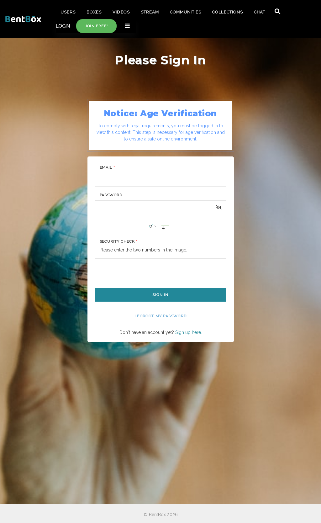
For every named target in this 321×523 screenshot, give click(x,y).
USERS (68, 12)
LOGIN (63, 26)
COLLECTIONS (227, 12)
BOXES (94, 12)
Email (107, 167)
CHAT (259, 12)
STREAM (150, 12)
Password (111, 195)
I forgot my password (160, 316)
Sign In (160, 295)
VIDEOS (121, 12)
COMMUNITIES (185, 12)
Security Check (119, 241)
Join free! (96, 26)
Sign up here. (188, 332)
